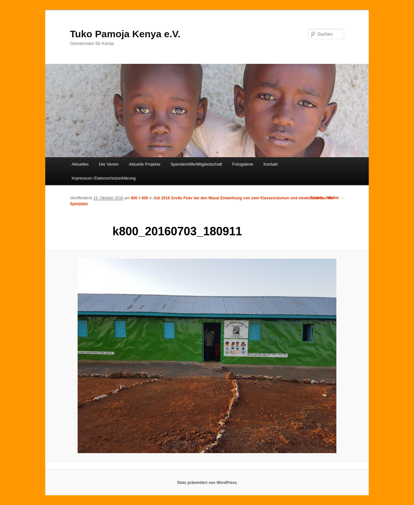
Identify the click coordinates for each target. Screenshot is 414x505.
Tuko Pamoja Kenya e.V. (125, 34)
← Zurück (313, 197)
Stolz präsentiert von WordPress (207, 482)
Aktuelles (80, 164)
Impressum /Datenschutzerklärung (103, 178)
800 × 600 (139, 198)
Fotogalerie (242, 164)
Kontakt (270, 164)
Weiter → (335, 197)
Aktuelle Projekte (144, 164)
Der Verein (108, 164)
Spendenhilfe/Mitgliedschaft (196, 164)
